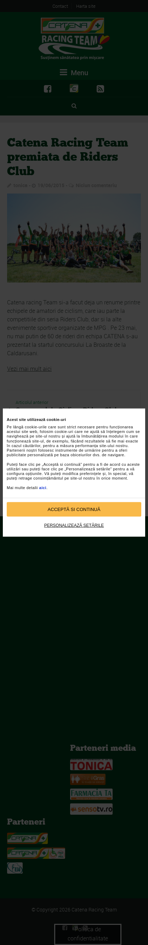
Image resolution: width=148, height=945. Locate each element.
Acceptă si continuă (74, 509)
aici (42, 487)
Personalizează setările (74, 525)
